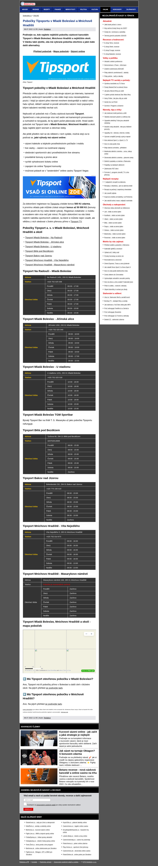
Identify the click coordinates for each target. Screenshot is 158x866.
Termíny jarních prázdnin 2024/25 (115, 36)
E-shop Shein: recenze (111, 46)
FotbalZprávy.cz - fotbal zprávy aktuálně (39, 837)
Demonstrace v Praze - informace (115, 65)
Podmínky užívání (45, 862)
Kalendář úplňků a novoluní (113, 249)
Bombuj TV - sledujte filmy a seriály (115, 301)
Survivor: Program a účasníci (113, 106)
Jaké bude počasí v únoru (112, 24)
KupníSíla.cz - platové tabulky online (75, 822)
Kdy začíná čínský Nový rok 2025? (115, 28)
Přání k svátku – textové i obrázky (115, 286)
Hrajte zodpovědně (27, 709)
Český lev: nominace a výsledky (114, 32)
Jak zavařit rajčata (110, 193)
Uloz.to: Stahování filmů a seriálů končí (117, 297)
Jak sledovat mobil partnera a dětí (115, 113)
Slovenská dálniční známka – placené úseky (118, 157)
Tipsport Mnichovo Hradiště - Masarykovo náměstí (50, 265)
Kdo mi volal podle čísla (112, 144)
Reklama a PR (24, 862)
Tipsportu (54, 204)
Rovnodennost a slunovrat (112, 260)
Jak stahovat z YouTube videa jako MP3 (117, 305)
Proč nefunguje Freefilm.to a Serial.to (116, 308)
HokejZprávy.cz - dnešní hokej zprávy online (40, 841)
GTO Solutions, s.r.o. (90, 862)
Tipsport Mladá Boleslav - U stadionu (43, 246)
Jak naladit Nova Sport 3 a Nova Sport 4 (117, 267)
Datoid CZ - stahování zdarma (114, 319)
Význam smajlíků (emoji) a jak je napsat (117, 136)
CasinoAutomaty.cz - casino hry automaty (76, 840)
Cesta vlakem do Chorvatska (113, 274)
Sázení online (78, 51)
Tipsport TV (76, 221)
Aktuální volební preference (113, 61)
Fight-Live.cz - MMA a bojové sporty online (40, 833)
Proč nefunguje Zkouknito (112, 312)
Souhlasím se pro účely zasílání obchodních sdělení (54, 805)
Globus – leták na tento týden (114, 230)
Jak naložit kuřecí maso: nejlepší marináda (118, 200)
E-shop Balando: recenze (112, 54)
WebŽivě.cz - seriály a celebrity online (38, 826)
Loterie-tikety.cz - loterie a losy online (75, 836)
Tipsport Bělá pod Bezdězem (39, 251)
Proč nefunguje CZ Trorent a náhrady (116, 316)
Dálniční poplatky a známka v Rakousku (117, 161)
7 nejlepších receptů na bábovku (115, 182)
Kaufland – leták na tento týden (114, 215)
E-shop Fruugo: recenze (112, 50)
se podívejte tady (54, 688)
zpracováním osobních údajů (46, 805)
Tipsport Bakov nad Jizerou (38, 255)
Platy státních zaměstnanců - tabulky (116, 72)
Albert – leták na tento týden (113, 219)
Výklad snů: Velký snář (111, 252)
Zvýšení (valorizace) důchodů (114, 69)
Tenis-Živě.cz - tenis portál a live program (39, 845)
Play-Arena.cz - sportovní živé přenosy (75, 847)
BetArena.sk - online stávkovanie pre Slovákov (41, 848)
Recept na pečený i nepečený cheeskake (117, 189)
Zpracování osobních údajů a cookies (66, 862)
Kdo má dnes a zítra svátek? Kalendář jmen (118, 282)
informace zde (64, 712)
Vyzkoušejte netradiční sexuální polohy (117, 278)
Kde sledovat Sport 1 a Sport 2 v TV (116, 140)
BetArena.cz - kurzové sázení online (38, 830)
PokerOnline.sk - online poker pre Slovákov (77, 854)
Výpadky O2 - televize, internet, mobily (117, 133)
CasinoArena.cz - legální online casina (75, 826)
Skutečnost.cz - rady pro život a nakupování (40, 822)
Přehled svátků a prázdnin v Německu (116, 245)
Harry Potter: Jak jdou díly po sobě (115, 98)
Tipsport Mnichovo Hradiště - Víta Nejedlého (47, 260)
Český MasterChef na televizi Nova (115, 87)
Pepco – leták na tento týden (113, 226)
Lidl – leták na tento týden (112, 212)
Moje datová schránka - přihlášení (115, 148)
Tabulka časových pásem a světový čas (117, 117)
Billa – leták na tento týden (113, 223)
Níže (25, 128)
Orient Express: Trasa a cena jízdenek (116, 263)
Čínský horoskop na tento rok (114, 256)
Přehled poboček (42, 51)
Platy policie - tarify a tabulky (113, 76)
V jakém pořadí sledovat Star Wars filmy (117, 94)
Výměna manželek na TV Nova (114, 83)
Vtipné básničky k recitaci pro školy (115, 289)
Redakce (47, 29)
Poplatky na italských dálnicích (114, 165)
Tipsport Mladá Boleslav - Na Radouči (43, 237)
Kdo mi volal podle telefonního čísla (116, 271)
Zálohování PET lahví (111, 168)
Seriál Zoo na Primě (110, 102)
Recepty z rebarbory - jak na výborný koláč (118, 186)
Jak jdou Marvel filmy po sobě (114, 91)
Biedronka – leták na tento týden (115, 234)
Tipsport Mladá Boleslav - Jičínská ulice (44, 242)
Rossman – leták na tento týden (114, 237)
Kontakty (34, 862)
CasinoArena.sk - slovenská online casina (76, 851)
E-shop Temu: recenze (111, 43)
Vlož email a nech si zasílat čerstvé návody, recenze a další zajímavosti (58, 795)
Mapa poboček (61, 51)
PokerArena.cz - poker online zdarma (75, 843)
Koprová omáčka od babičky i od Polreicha (118, 197)
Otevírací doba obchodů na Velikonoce (117, 208)
